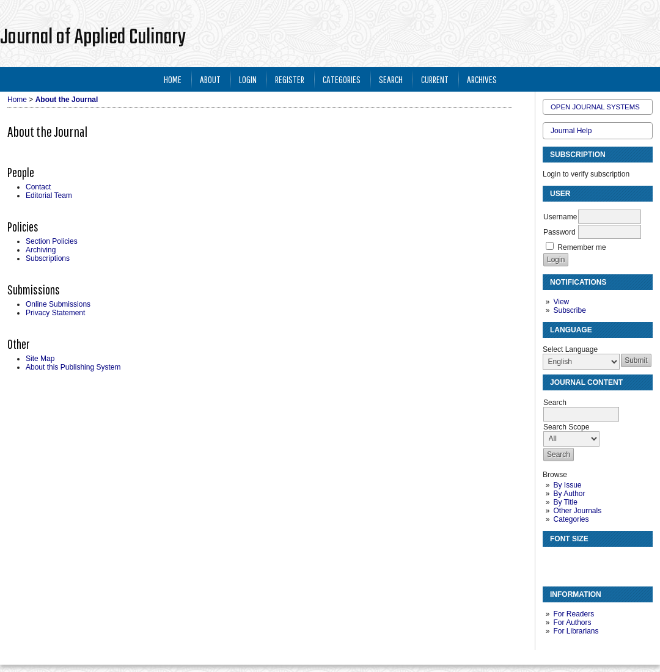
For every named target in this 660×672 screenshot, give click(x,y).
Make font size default (573, 561)
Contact (38, 187)
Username (560, 217)
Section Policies (52, 241)
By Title (565, 502)
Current (435, 79)
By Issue (567, 485)
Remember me (581, 247)
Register (289, 79)
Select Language (570, 349)
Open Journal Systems (595, 107)
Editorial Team (49, 195)
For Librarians (575, 631)
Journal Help (571, 130)
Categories (570, 519)
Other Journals (577, 510)
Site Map (40, 358)
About (210, 79)
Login (248, 79)
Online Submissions (58, 304)
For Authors (572, 622)
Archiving (41, 250)
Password (559, 232)
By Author (569, 493)
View (561, 302)
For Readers (573, 614)
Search (391, 79)
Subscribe (569, 310)
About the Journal (66, 99)
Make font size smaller (554, 561)
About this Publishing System (73, 367)
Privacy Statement (55, 313)
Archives (482, 79)
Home (173, 79)
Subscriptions (48, 258)
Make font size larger (593, 561)
